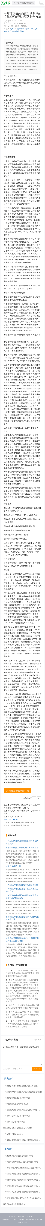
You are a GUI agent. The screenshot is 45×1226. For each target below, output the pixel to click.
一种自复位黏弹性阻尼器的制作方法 (16, 1116)
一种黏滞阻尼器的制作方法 (13, 1134)
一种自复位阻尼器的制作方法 (14, 1122)
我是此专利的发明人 (12, 820)
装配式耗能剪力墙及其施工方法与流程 (22, 848)
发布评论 (37, 1069)
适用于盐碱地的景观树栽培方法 (15, 1204)
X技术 (12, 29)
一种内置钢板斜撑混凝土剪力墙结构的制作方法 (20, 1162)
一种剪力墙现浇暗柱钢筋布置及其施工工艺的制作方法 (23, 1086)
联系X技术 (30, 1216)
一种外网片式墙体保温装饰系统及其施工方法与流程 (22, 1092)
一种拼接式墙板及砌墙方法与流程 (15, 1104)
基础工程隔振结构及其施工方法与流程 (17, 1128)
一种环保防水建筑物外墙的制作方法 (16, 1098)
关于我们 (21, 1216)
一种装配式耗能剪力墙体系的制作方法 (22, 885)
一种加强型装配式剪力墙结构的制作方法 (18, 1156)
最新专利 (20, 29)
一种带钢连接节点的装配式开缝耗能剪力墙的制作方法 (23, 1180)
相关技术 (8, 1148)
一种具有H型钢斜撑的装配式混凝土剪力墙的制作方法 (23, 1168)
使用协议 (12, 1216)
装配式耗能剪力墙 (13, 866)
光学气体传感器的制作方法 (22, 822)
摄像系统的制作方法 (20, 825)
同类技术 (8, 1078)
